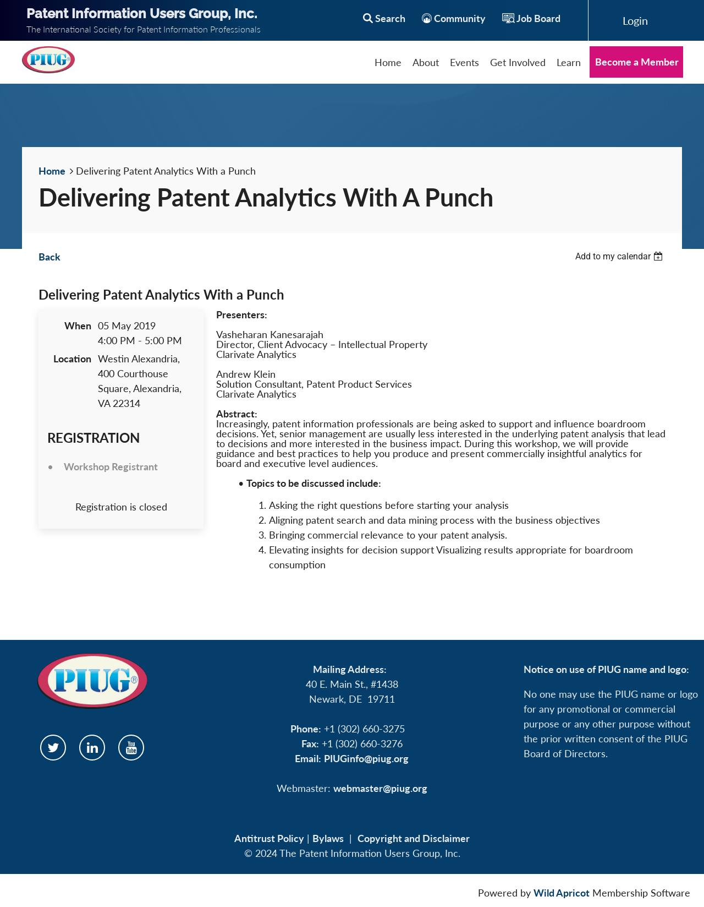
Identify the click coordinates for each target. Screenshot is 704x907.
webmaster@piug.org (380, 788)
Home (51, 171)
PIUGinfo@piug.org (366, 758)
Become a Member (637, 62)
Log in (635, 20)
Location (72, 358)
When (77, 325)
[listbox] (620, 256)
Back (49, 257)
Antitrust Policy (269, 838)
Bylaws (328, 838)
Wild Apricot (562, 893)
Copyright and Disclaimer (414, 838)
